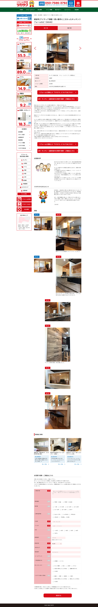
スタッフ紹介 (21, 134)
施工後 (46, 28)
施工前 (69, 28)
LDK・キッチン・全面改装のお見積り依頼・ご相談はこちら (56, 99)
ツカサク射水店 (22, 148)
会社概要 (20, 132)
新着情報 (20, 140)
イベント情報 (49, 9)
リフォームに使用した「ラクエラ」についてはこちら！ (56, 92)
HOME (21, 9)
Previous (45, 47)
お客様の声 (21, 137)
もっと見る (24, 194)
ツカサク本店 (21, 145)
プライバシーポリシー (48, 482)
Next (69, 47)
